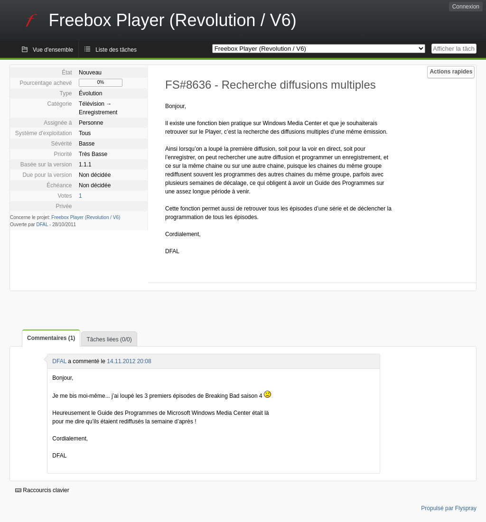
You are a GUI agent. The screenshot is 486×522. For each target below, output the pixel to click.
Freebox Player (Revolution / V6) (85, 217)
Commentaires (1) (51, 338)
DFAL (42, 224)
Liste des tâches (116, 49)
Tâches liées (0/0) (108, 339)
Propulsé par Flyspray (449, 508)
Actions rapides (451, 71)
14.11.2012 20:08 (129, 361)
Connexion (465, 6)
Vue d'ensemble (53, 49)
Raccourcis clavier (42, 490)
